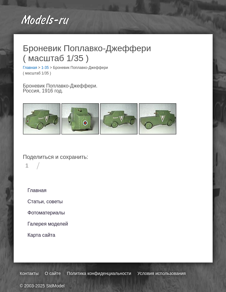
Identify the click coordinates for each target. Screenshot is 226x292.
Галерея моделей (48, 224)
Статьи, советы (45, 201)
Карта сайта (41, 235)
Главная (37, 190)
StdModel (55, 285)
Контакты (29, 273)
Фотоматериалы (46, 212)
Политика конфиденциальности (99, 273)
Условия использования (161, 273)
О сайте (53, 273)
